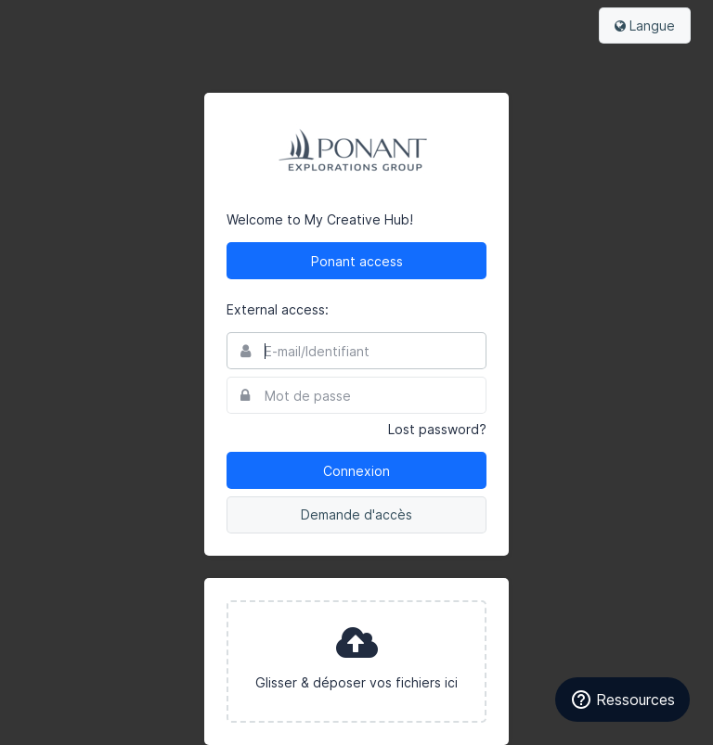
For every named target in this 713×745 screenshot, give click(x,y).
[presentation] (356, 661)
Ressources (622, 699)
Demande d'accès (356, 514)
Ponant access (357, 261)
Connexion (356, 471)
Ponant (356, 152)
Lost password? (437, 429)
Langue (645, 25)
